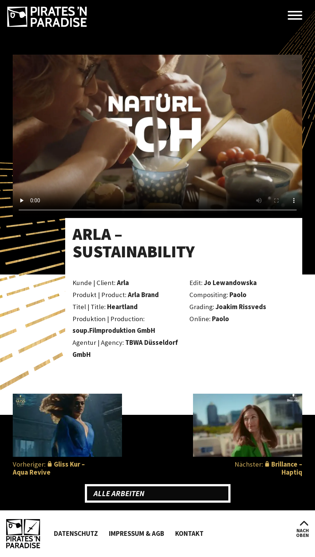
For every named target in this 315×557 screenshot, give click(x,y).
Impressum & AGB (136, 533)
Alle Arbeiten (119, 493)
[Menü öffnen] (295, 16)
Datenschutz (76, 533)
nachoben (302, 532)
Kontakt (189, 533)
